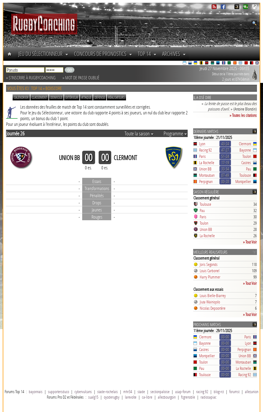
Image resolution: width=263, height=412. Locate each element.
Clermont (245, 143)
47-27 (225, 150)
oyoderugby (111, 397)
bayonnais (35, 391)
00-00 (225, 337)
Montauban (207, 175)
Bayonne (245, 150)
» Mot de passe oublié (80, 77)
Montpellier (243, 181)
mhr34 (127, 391)
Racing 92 (205, 150)
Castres (246, 162)
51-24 (225, 156)
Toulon (246, 156)
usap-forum (183, 391)
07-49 (225, 175)
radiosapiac (208, 397)
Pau (248, 169)
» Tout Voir (250, 242)
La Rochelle (206, 162)
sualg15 (93, 397)
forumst (234, 391)
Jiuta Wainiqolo (210, 301)
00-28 (225, 181)
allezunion (251, 391)
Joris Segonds (209, 264)
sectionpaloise (160, 391)
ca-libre (147, 397)
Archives (174, 53)
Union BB (205, 169)
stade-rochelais (107, 391)
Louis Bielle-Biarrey (213, 295)
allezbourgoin (167, 397)
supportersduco (58, 391)
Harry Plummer (210, 277)
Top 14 (147, 53)
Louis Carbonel (209, 270)
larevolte (130, 397)
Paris (202, 156)
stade (141, 391)
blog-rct (219, 391)
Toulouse (245, 175)
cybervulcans (83, 391)
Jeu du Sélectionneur (43, 53)
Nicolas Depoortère (212, 308)
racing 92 (202, 391)
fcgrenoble (188, 397)
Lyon (202, 143)
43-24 (225, 143)
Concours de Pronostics (103, 53)
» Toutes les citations (243, 115)
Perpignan (206, 181)
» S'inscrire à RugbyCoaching (31, 77)
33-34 (225, 169)
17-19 (225, 162)
